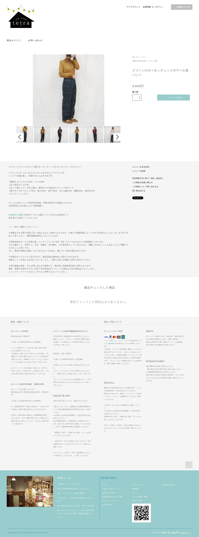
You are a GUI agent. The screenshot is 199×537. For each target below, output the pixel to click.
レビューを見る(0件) (140, 167)
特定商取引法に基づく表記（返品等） (148, 178)
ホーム (104, 485)
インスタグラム (68, 493)
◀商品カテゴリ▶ (181, 7)
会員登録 (147, 7)
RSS (134, 501)
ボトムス (135, 57)
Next (117, 137)
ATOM (140, 501)
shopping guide (168, 485)
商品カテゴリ (15, 40)
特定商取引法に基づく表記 (112, 497)
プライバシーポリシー (111, 501)
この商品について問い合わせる (145, 187)
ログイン (159, 7)
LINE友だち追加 (16, 215)
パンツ (143, 57)
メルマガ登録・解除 (140, 497)
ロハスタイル (69, 510)
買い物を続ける (138, 191)
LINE (59, 488)
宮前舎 (80, 513)
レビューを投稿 (138, 171)
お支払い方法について (111, 489)
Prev (20, 137)
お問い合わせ (35, 40)
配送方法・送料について (111, 493)
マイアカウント (133, 7)
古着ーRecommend (139, 61)
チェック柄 (153, 61)
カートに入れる (173, 97)
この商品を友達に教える (142, 182)
